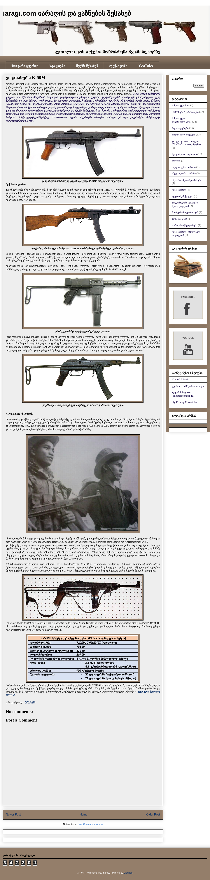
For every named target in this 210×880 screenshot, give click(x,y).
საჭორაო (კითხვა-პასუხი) (187, 179)
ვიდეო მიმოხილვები (183, 134)
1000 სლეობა (179, 218)
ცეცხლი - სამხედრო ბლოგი (188, 385)
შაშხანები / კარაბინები (185, 111)
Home (84, 814)
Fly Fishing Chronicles (184, 402)
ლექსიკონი (118, 65)
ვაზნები (176, 160)
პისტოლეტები (180, 105)
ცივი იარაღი (179, 189)
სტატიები (57, 65)
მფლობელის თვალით (184, 154)
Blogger (128, 872)
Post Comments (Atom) (90, 824)
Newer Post (13, 814)
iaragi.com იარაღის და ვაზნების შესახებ (67, 13)
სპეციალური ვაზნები (184, 173)
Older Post (153, 814)
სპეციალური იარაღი (184, 166)
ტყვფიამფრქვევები (182, 196)
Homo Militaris (180, 379)
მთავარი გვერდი (24, 65)
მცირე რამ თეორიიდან (185, 212)
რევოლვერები (180, 128)
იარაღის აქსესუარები (184, 225)
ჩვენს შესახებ (87, 65)
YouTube (145, 65)
